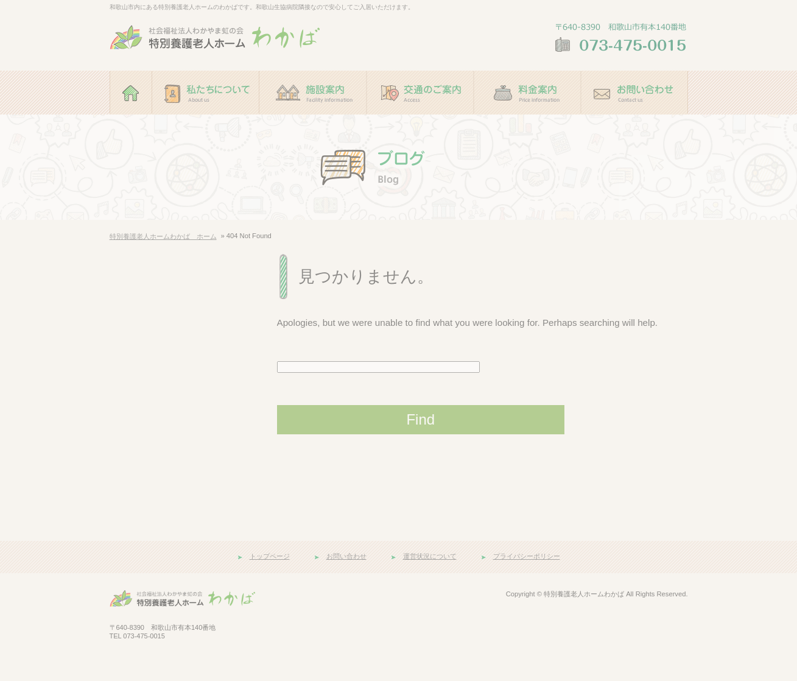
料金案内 (527, 120)
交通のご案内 (420, 120)
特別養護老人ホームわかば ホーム (163, 236)
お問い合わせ (634, 120)
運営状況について (430, 556)
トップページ (270, 556)
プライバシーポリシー (526, 556)
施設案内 (312, 120)
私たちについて (206, 120)
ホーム (131, 120)
